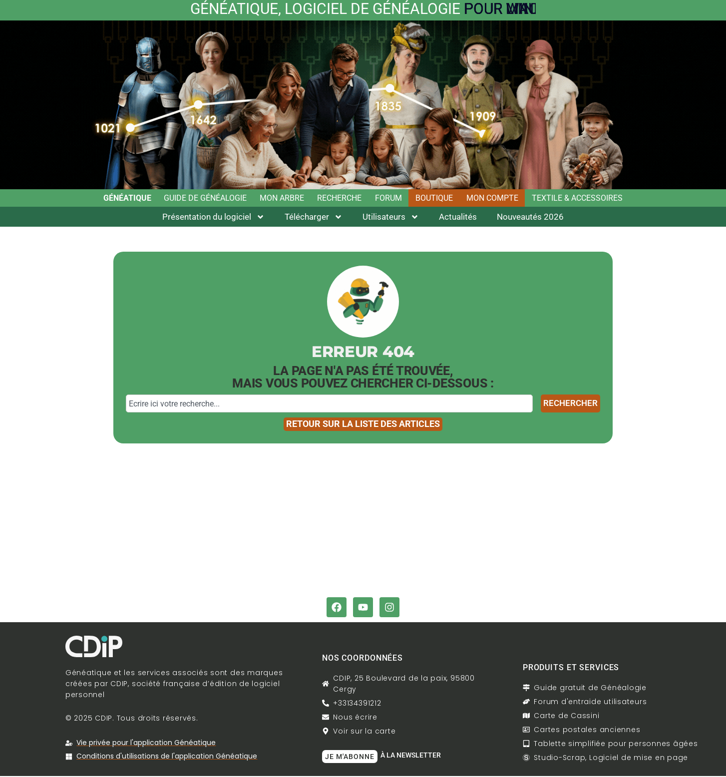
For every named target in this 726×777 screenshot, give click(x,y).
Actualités (458, 218)
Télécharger (314, 218)
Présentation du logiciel (213, 218)
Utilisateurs (391, 218)
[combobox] (329, 404)
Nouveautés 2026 (530, 218)
